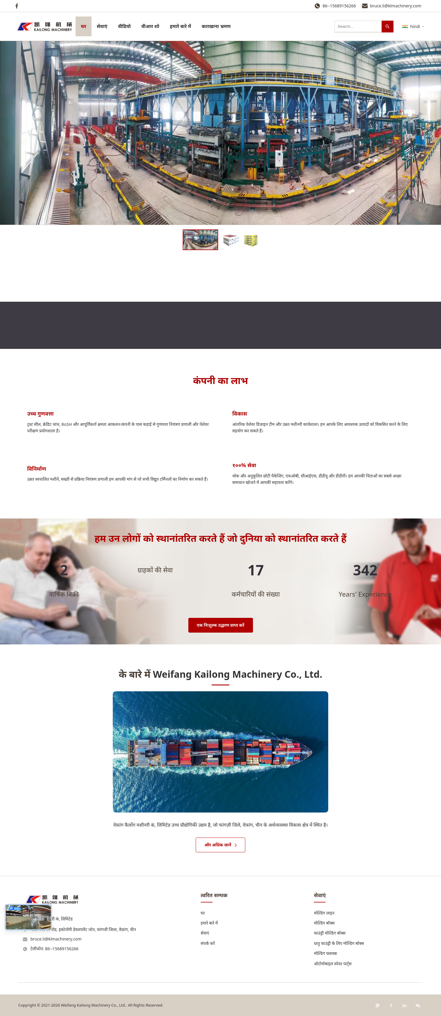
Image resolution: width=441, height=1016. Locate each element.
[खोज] (387, 26)
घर (83, 26)
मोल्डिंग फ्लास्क (325, 953)
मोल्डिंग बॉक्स (324, 923)
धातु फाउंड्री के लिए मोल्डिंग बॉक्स (339, 943)
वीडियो (124, 26)
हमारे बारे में (180, 26)
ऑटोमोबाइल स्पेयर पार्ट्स (333, 963)
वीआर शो (150, 26)
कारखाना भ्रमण (216, 26)
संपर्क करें (208, 943)
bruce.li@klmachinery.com (395, 6)
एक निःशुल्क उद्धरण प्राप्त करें (220, 625)
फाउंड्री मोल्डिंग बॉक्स (329, 933)
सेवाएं (102, 26)
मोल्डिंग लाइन (324, 913)
